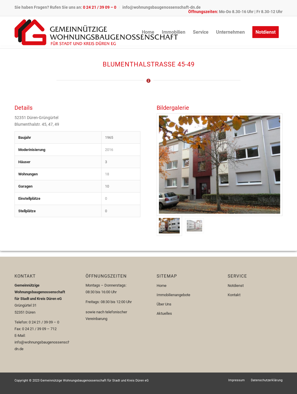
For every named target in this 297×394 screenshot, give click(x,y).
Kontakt (234, 295)
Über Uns (164, 304)
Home (161, 285)
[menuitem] (67, 7)
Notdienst (236, 285)
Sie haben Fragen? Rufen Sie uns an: (65, 7)
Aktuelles (164, 313)
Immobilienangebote (173, 295)
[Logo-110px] (96, 32)
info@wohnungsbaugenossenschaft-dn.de (161, 7)
